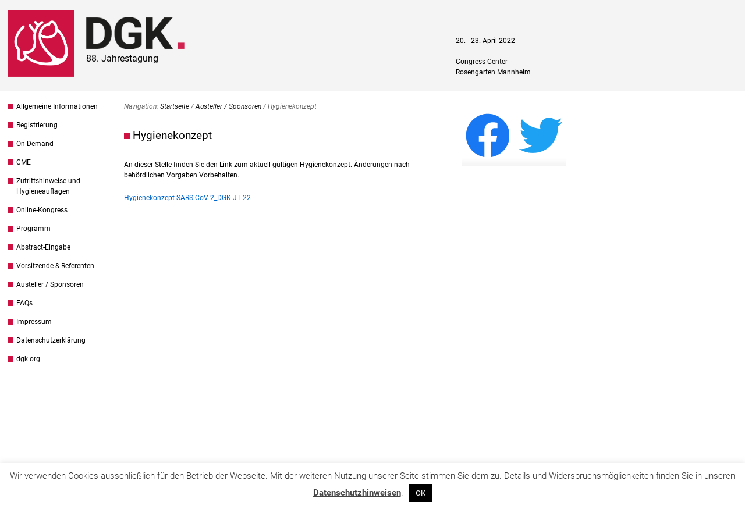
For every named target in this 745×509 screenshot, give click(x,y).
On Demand (35, 144)
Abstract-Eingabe (43, 247)
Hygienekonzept (172, 135)
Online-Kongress (42, 210)
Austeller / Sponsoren (50, 284)
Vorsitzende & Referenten (55, 266)
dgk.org (28, 359)
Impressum (34, 322)
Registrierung (37, 125)
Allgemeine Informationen (57, 106)
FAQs (24, 303)
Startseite (174, 106)
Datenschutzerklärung (51, 340)
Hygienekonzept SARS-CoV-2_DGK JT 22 (187, 198)
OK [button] (420, 493)
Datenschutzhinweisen (357, 492)
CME (23, 162)
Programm (33, 229)
